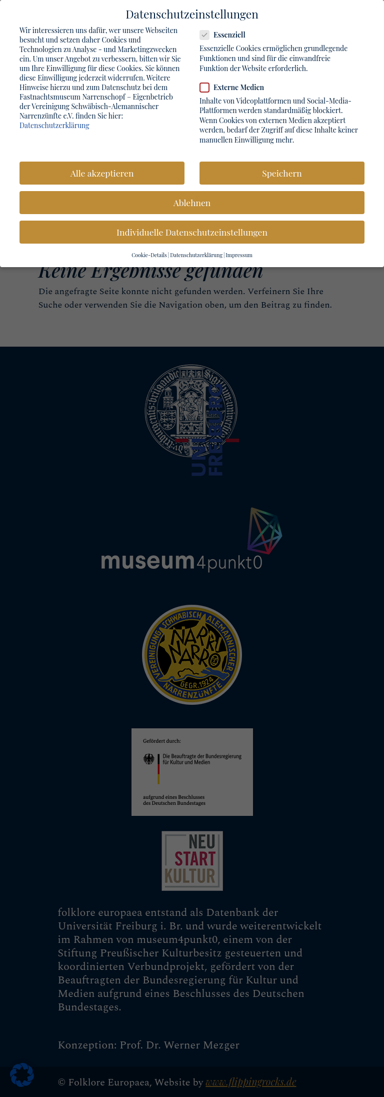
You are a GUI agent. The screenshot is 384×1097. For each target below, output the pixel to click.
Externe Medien (236, 85)
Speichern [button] (282, 171)
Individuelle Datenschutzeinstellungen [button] (192, 230)
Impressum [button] (239, 253)
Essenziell (227, 33)
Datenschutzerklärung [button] (196, 253)
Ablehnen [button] (192, 200)
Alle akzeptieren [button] (102, 171)
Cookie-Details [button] (149, 253)
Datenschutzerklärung (55, 123)
